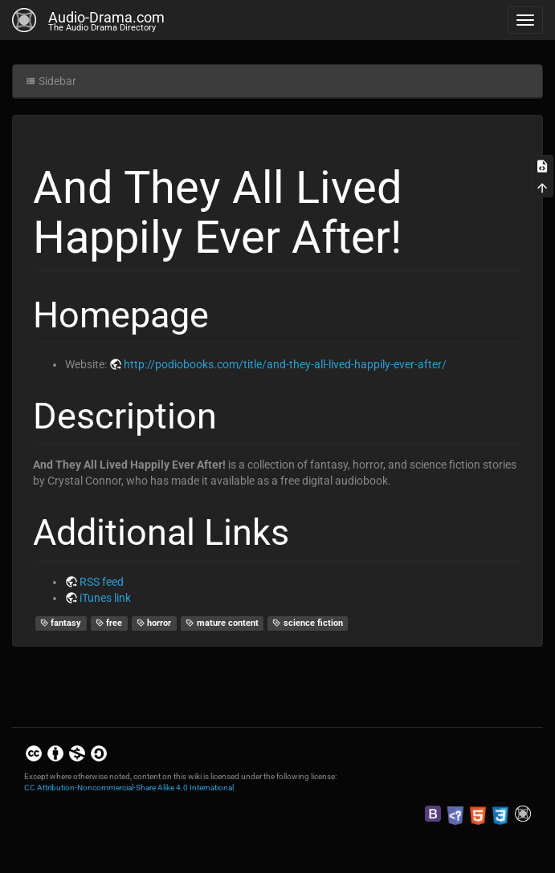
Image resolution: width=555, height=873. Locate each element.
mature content (222, 623)
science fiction (307, 623)
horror (154, 623)
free (109, 623)
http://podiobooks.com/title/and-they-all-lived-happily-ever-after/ (285, 364)
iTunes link (105, 597)
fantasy (61, 623)
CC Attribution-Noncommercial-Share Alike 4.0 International (129, 787)
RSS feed (102, 581)
